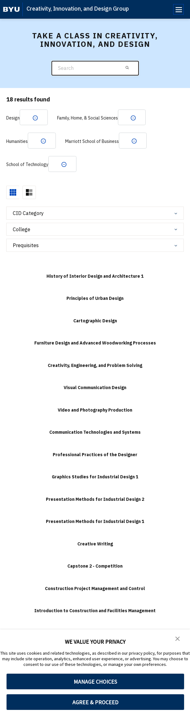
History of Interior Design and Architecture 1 (95, 277)
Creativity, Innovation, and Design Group (78, 8)
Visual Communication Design (95, 389)
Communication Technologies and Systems (95, 433)
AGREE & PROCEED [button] (95, 702)
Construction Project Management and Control (95, 590)
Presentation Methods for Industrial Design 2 (95, 500)
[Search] (95, 68)
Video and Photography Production (95, 411)
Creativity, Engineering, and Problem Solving (95, 366)
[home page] (11, 9)
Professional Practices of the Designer (95, 456)
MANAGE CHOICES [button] (95, 681)
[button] (177, 638)
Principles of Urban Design (95, 299)
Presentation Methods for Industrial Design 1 (95, 522)
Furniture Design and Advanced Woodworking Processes (95, 344)
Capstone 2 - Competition (95, 567)
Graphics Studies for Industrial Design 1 (95, 478)
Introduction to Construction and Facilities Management (95, 612)
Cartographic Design (95, 322)
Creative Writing (95, 545)
